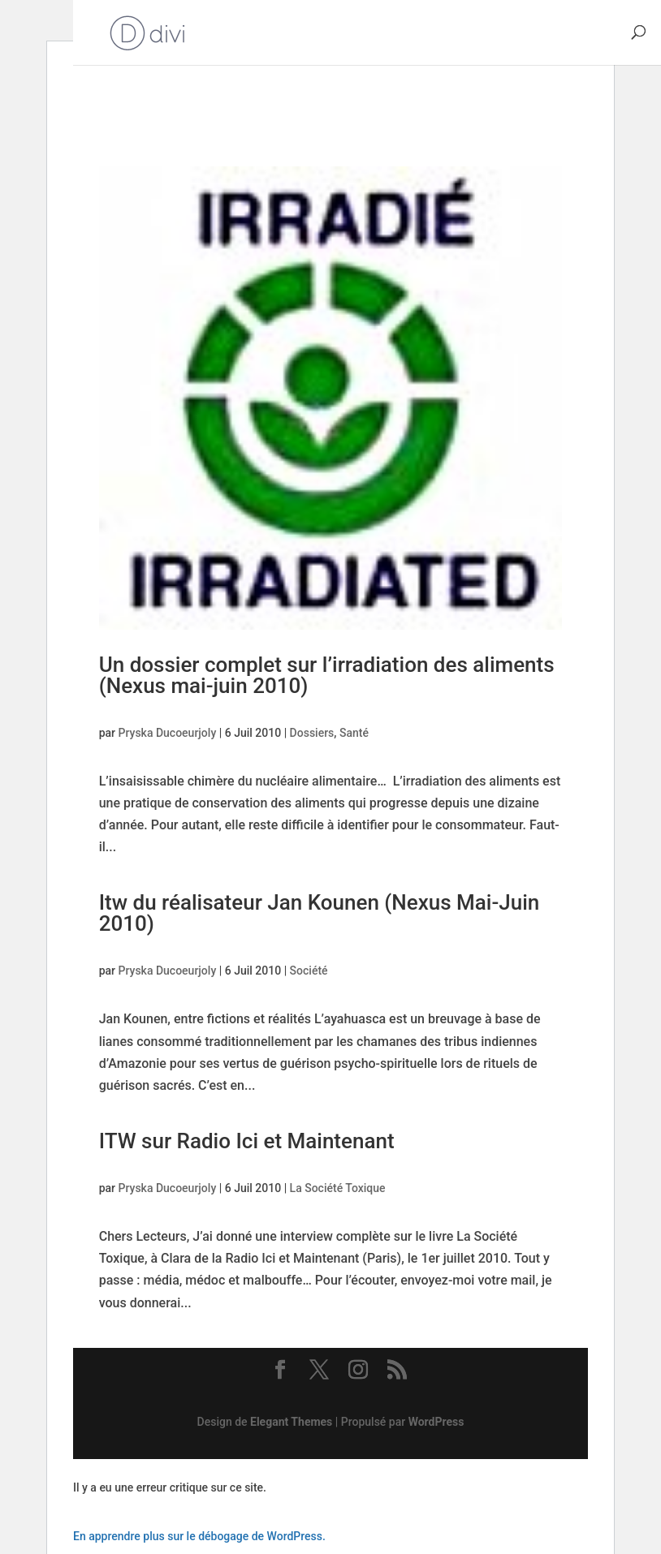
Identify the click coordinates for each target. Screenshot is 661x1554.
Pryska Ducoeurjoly (168, 732)
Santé (354, 732)
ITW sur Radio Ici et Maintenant (247, 1141)
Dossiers (312, 732)
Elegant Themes (291, 1421)
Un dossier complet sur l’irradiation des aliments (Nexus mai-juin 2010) (327, 675)
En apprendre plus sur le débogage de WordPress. (199, 1536)
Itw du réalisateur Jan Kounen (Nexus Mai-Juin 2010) (319, 913)
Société (309, 970)
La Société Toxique (338, 1188)
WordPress (436, 1421)
